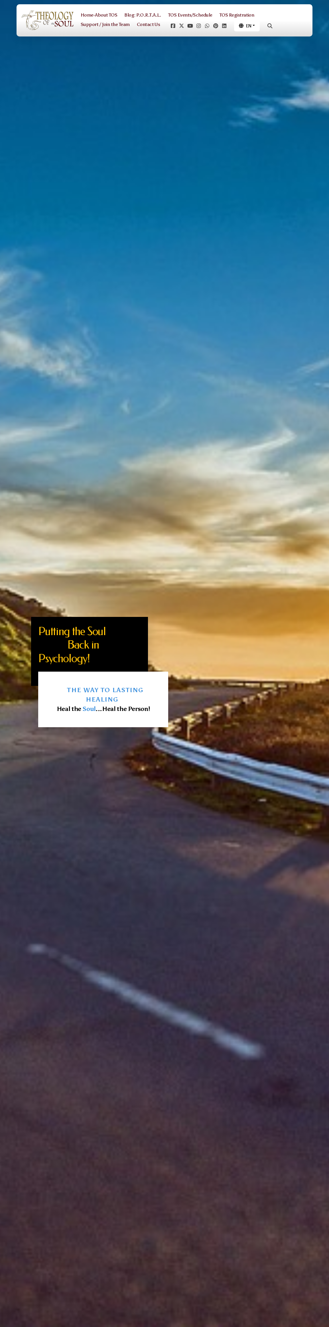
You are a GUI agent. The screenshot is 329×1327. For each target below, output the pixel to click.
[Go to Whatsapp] (207, 26)
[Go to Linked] (224, 26)
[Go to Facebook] (172, 26)
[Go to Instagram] (198, 26)
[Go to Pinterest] (215, 26)
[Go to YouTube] (190, 26)
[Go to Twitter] (181, 26)
